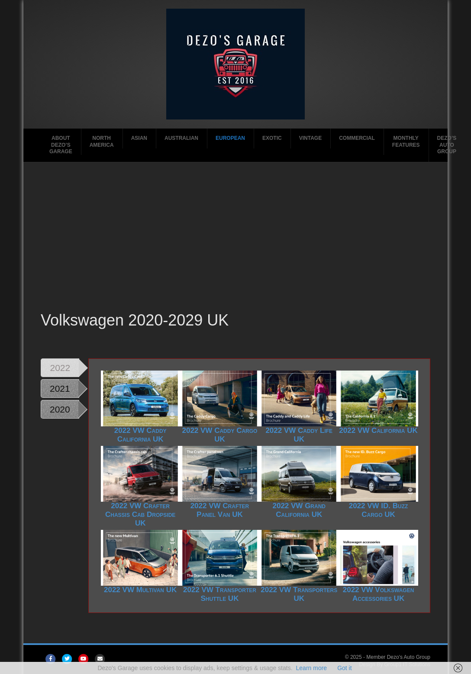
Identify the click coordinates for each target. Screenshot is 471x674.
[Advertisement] (236, 244)
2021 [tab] (60, 388)
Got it (344, 667)
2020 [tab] (60, 409)
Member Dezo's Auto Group (398, 657)
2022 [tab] (60, 368)
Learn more (311, 667)
